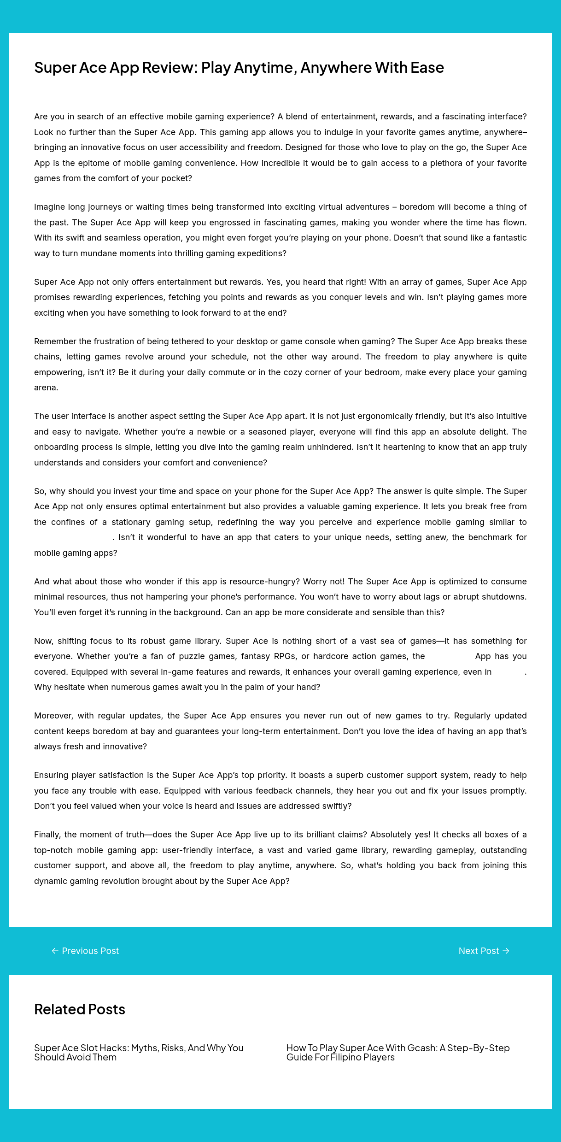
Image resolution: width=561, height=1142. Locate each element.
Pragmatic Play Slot (73, 537)
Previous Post (85, 951)
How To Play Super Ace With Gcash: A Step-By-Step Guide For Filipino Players (398, 1052)
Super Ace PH (55, 1070)
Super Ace (450, 656)
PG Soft (510, 672)
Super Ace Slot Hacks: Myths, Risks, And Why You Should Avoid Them (139, 1052)
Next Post (484, 951)
